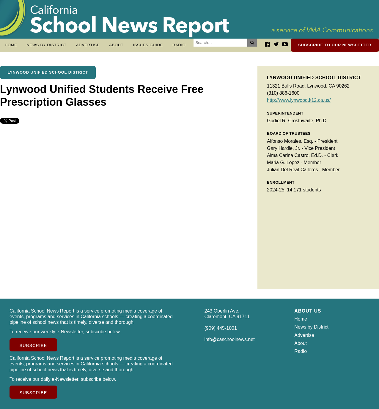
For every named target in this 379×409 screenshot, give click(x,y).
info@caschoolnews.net (230, 339)
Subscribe (33, 345)
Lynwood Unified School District (48, 72)
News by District (47, 45)
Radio (179, 45)
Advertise (88, 45)
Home (11, 45)
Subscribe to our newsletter (334, 45)
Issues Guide (148, 45)
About (116, 45)
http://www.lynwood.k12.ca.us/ (299, 100)
